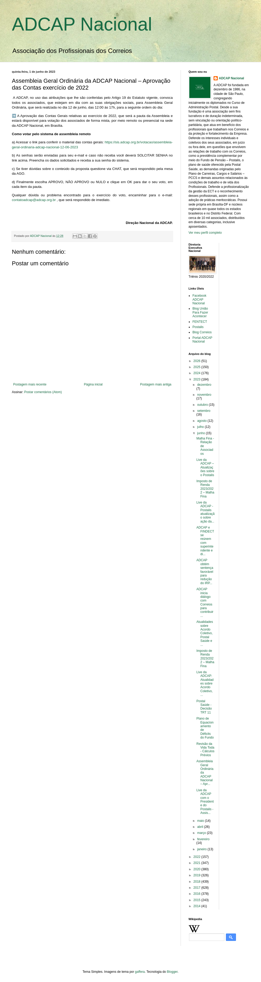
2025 (197, 367)
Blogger (172, 972)
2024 (197, 373)
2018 (197, 881)
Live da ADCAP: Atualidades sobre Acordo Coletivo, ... (205, 683)
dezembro (204, 385)
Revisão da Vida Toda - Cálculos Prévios (205, 749)
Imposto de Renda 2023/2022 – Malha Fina (205, 488)
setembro (203, 411)
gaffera (140, 972)
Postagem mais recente (29, 384)
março (202, 833)
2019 (197, 875)
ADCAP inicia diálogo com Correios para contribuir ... (204, 602)
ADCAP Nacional (82, 24)
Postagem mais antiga (155, 384)
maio (201, 821)
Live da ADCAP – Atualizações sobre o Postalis (205, 467)
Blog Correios (202, 332)
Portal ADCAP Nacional (202, 339)
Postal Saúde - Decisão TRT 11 (204, 706)
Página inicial (93, 384)
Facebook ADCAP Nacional (199, 299)
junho (201, 433)
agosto (202, 421)
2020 (197, 869)
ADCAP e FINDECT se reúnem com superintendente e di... (205, 541)
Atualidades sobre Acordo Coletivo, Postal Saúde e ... (204, 633)
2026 (197, 361)
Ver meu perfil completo (205, 232)
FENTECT (199, 322)
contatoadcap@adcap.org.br (34, 200)
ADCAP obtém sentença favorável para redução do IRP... (204, 571)
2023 (197, 379)
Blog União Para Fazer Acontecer (200, 312)
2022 (197, 857)
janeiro (202, 849)
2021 (197, 863)
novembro (204, 395)
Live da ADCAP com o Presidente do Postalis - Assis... (205, 801)
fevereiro (203, 839)
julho (201, 427)
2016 (197, 894)
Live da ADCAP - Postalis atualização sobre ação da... (205, 512)
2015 (197, 900)
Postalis (198, 327)
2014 (197, 906)
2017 (197, 888)
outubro (203, 405)
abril (200, 827)
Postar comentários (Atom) (43, 392)
